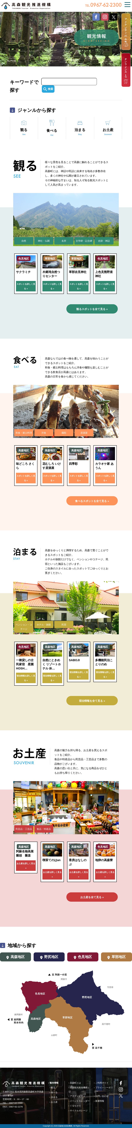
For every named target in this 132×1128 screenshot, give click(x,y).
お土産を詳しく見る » (26, 865)
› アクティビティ (77, 1096)
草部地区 (116, 957)
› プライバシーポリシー (103, 1089)
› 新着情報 (99, 1101)
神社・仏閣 (44, 241)
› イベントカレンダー (79, 1101)
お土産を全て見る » (92, 897)
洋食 (43, 433)
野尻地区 (49, 957)
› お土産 (54, 1102)
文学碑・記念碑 (84, 241)
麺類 (64, 433)
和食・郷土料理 (24, 433)
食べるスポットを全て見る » (92, 501)
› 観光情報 (53, 1083)
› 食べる (54, 1092)
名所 (64, 241)
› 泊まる (54, 1097)
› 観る (52, 1087)
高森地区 (15, 957)
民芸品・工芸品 (24, 829)
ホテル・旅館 (44, 624)
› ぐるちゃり (75, 1105)
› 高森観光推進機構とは (79, 1089)
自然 (23, 241)
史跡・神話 (104, 241)
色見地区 (83, 957)
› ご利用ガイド (101, 1083)
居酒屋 (84, 433)
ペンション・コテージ (24, 626)
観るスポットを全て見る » (92, 309)
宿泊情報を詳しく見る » (26, 678)
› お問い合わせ (101, 1096)
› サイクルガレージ (78, 1110)
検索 (48, 88)
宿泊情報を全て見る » (92, 700)
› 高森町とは (75, 1083)
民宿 (64, 624)
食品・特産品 (44, 829)
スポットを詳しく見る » (26, 286)
